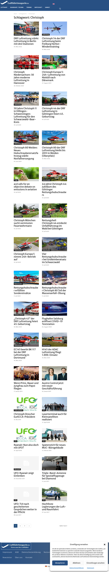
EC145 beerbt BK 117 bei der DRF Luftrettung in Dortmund (25, 353)
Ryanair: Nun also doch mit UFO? (26, 446)
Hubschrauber (46, 104)
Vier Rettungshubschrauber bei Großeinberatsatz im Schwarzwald (54, 258)
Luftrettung (17, 34)
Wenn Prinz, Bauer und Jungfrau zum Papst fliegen (26, 386)
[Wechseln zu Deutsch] (49, 566)
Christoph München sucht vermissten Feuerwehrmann (24, 223)
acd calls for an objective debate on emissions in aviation (25, 186)
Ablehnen (76, 563)
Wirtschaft (17, 379)
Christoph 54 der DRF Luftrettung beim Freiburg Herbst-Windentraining (53, 42)
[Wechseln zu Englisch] (54, 4)
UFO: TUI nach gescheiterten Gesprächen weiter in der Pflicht (25, 508)
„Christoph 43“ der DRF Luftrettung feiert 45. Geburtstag (26, 321)
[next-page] (29, 526)
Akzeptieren (60, 563)
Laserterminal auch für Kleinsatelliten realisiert (54, 417)
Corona (44, 314)
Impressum (90, 568)
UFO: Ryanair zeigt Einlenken (24, 474)
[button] (104, 544)
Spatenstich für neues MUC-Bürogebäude (54, 446)
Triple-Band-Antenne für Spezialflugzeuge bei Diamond (54, 476)
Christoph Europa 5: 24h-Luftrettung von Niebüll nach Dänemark (53, 76)
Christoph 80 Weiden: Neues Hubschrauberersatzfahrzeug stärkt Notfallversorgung (26, 153)
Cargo (16, 180)
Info (44, 379)
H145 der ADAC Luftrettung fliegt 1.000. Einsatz (51, 352)
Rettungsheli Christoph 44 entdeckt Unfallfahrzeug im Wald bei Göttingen (54, 224)
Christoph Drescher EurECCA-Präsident (24, 415)
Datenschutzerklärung (76, 568)
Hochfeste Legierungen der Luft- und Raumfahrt (54, 506)
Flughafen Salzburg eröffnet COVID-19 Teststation (52, 321)
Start (15, 14)
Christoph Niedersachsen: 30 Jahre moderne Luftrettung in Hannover (24, 77)
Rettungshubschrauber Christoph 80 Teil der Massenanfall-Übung (54, 290)
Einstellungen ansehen (95, 563)
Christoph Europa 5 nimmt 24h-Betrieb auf (25, 256)
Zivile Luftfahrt (18, 410)
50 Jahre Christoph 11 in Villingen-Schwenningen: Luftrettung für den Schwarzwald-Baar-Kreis (25, 115)
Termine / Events (19, 314)
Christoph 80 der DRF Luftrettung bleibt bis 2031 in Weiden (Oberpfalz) (53, 151)
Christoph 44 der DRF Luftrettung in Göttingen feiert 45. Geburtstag (53, 112)
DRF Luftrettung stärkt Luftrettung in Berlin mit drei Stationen (26, 41)
